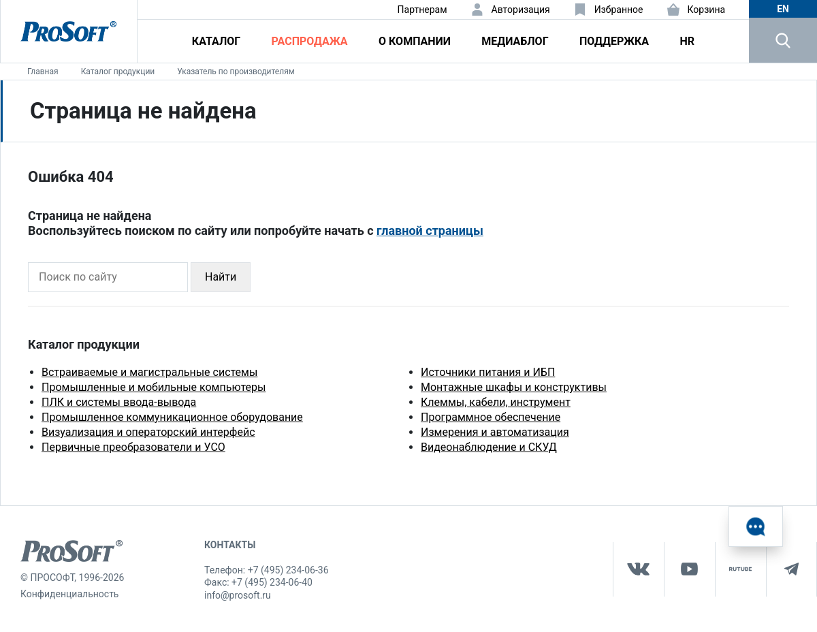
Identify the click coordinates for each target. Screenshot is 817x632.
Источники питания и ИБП (488, 372)
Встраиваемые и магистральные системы (149, 372)
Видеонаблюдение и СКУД (489, 447)
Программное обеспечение (490, 417)
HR (686, 41)
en (783, 8)
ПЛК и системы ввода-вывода (119, 402)
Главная (43, 71)
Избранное (618, 9)
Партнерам (422, 9)
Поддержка (614, 41)
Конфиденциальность (69, 593)
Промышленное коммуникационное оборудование (172, 417)
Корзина (707, 9)
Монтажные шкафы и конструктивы (514, 387)
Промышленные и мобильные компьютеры (154, 387)
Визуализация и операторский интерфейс (148, 432)
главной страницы (430, 230)
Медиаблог (514, 41)
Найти (220, 276)
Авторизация (521, 9)
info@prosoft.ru (237, 595)
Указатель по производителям (235, 71)
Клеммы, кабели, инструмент (496, 402)
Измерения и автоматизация (495, 432)
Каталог (216, 41)
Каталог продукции (118, 71)
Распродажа (310, 41)
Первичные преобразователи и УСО (133, 447)
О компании (415, 41)
